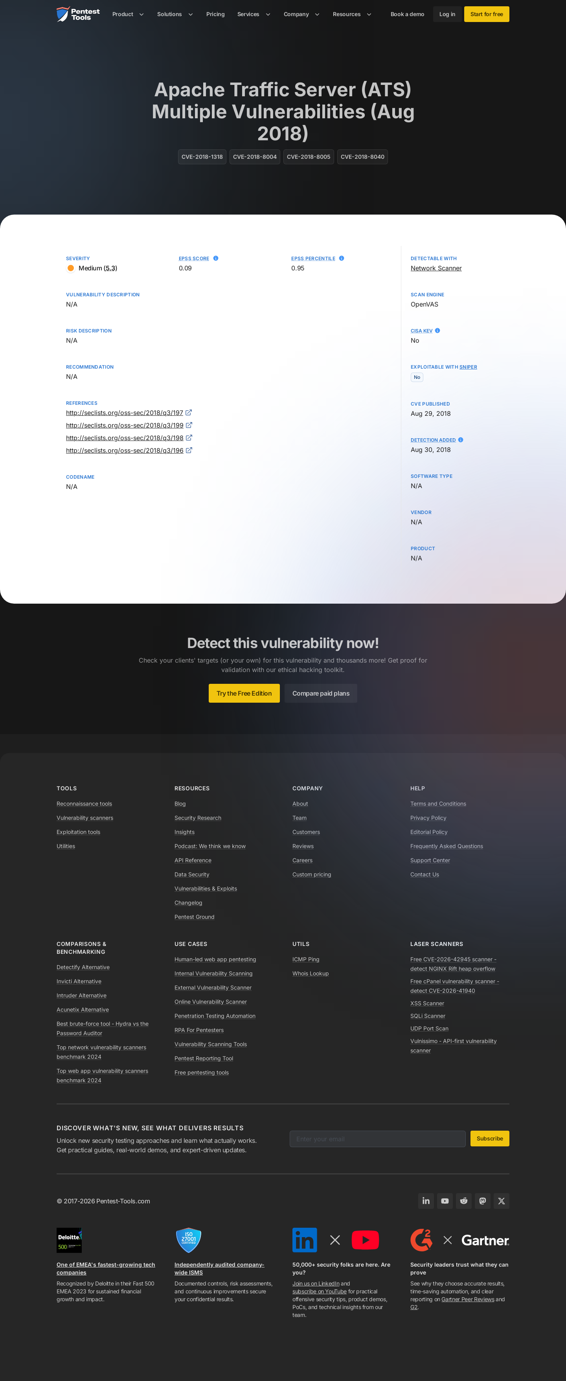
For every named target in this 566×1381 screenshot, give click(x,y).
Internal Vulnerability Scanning (214, 973)
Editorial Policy (429, 831)
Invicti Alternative (79, 981)
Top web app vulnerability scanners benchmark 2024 (102, 1075)
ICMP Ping (306, 959)
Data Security (192, 874)
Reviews (303, 846)
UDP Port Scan (429, 1028)
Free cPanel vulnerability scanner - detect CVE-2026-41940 (454, 986)
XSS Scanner (427, 1003)
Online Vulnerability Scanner (211, 1001)
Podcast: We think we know (210, 846)
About (300, 803)
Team (299, 817)
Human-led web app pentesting (215, 959)
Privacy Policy (428, 817)
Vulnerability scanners (85, 817)
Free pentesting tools (202, 1072)
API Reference (193, 860)
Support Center (430, 860)
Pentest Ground (195, 916)
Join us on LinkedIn (315, 1283)
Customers (306, 831)
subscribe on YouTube (319, 1291)
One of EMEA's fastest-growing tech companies (106, 1268)
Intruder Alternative (82, 995)
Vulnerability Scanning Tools (211, 1044)
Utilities (66, 846)
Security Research (198, 817)
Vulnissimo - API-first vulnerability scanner (453, 1046)
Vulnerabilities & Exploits (206, 888)
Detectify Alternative (83, 967)
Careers (302, 860)
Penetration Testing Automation (215, 1015)
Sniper (468, 367)
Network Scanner (436, 268)
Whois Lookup (310, 973)
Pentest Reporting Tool (204, 1058)
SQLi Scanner (427, 1015)
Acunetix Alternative (83, 1009)
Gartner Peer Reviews (467, 1299)
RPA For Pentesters (199, 1030)
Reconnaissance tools (84, 803)
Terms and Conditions (438, 803)
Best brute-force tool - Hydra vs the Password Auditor (103, 1028)
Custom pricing (311, 874)
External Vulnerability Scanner (213, 987)
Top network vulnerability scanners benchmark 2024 (101, 1052)
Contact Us (424, 874)
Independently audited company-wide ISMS (220, 1268)
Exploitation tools (78, 831)
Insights (185, 831)
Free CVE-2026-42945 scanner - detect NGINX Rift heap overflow (453, 964)
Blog (180, 803)
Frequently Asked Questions (446, 846)
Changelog (188, 902)
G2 (413, 1307)
